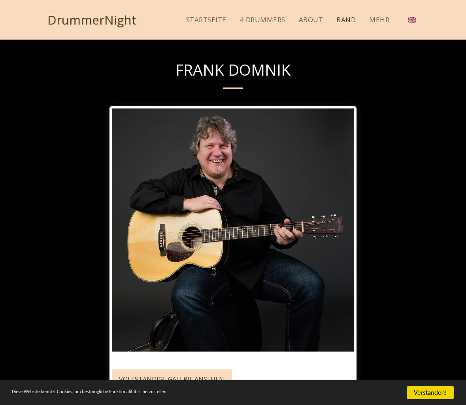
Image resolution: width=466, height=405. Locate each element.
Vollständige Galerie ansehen (171, 379)
